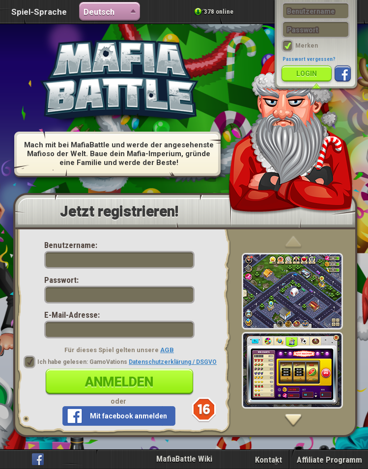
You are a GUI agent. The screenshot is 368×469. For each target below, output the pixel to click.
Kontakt (268, 460)
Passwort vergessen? (309, 59)
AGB (167, 350)
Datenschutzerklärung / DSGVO (173, 362)
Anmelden (119, 382)
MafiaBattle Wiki (184, 459)
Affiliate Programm (329, 460)
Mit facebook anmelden (128, 416)
